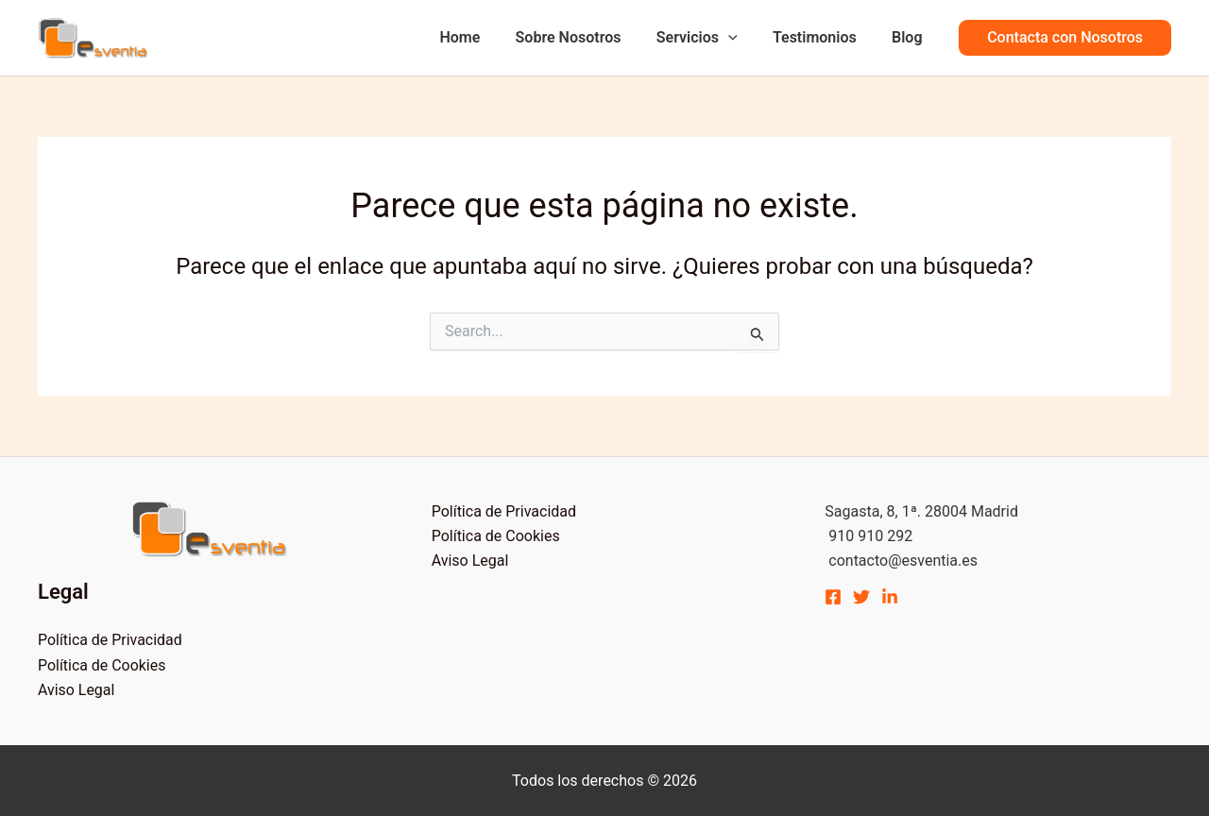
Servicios (709, 38)
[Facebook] (833, 596)
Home (482, 37)
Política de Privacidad (110, 640)
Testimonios (822, 37)
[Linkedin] (889, 596)
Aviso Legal (76, 690)
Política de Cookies (102, 665)
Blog (909, 37)
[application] (740, 38)
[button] (1065, 38)
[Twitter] (861, 596)
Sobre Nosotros (586, 37)
